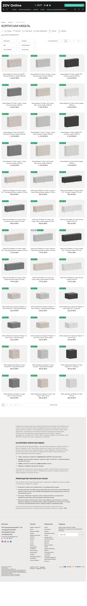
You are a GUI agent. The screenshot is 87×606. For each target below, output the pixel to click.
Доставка (46, 541)
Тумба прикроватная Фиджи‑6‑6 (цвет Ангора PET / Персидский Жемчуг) (14, 365)
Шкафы (35, 9)
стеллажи (27, 466)
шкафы (20, 463)
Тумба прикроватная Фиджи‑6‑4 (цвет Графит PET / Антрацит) (72, 365)
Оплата (46, 535)
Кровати (32, 539)
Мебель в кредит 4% (35, 527)
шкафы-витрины (41, 463)
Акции (46, 527)
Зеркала (32, 545)
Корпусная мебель (25, 9)
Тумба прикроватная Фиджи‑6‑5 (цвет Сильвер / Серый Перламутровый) (43, 365)
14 (78, 41)
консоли (20, 466)
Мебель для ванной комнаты (57, 9)
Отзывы (46, 531)
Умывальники (33, 552)
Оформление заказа (49, 533)
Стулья (32, 543)
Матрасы (32, 554)
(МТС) (8, 530)
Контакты (46, 561)
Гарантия (46, 543)
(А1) (8, 532)
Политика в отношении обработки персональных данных (50, 557)
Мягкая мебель (34, 550)
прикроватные (41, 456)
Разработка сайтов (34, 567)
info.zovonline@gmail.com (11, 536)
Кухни (14, 9)
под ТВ (48, 456)
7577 (38, 5)
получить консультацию (74, 5)
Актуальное (47, 529)
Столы (42, 9)
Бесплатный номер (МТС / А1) (11, 528)
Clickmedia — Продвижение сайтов (37, 568)
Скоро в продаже (34, 560)
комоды (20, 459)
